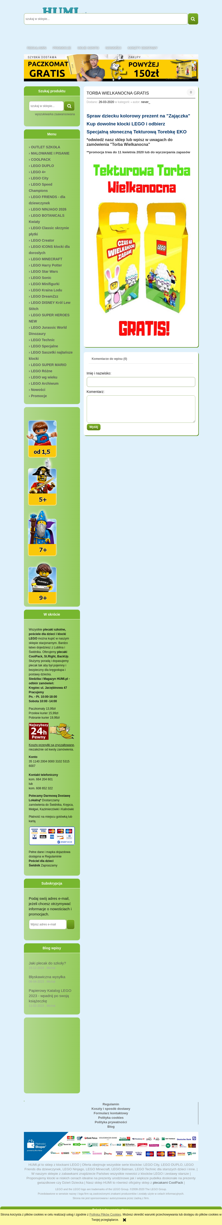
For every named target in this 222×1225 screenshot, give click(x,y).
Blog (111, 1126)
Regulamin (111, 1104)
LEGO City (39, 178)
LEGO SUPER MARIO (48, 365)
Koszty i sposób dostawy (110, 1109)
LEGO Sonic (41, 278)
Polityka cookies (111, 1117)
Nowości (38, 390)
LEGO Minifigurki (45, 284)
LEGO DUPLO (42, 166)
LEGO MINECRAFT (46, 259)
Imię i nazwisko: (99, 373)
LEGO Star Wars (44, 271)
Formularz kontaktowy (111, 1113)
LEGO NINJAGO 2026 (48, 209)
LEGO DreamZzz (44, 296)
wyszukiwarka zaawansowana (55, 114)
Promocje (39, 396)
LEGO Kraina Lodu (46, 290)
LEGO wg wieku (44, 377)
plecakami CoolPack (168, 1182)
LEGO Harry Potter (46, 265)
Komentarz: (96, 392)
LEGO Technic (43, 340)
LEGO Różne (41, 371)
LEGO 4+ (38, 172)
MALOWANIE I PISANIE (50, 153)
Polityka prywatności (111, 1122)
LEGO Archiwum (45, 383)
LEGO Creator (42, 240)
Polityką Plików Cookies (105, 1214)
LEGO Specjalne (44, 346)
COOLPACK (41, 159)
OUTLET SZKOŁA (45, 147)
